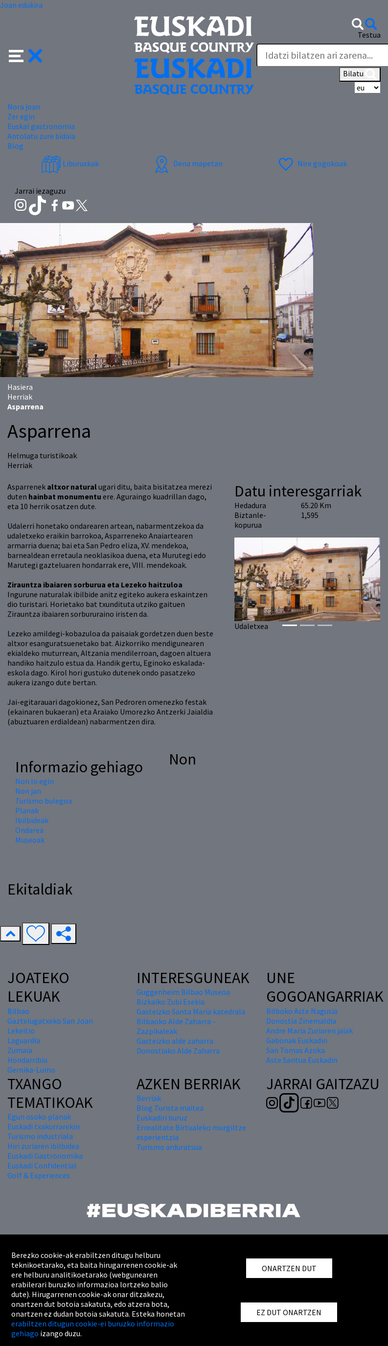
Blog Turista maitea (170, 1108)
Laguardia (23, 1040)
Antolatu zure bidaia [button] (41, 136)
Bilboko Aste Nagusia (302, 1011)
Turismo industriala (40, 1136)
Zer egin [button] (21, 116)
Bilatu (360, 74)
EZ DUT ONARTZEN (288, 1312)
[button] (25, 55)
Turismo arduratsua (169, 1147)
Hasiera (20, 387)
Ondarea (29, 830)
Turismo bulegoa (43, 801)
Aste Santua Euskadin (302, 1060)
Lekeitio (21, 1030)
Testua (369, 35)
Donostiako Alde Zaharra (178, 1050)
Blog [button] (15, 146)
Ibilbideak (31, 820)
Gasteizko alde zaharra (175, 1041)
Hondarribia (27, 1060)
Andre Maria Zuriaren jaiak (309, 1030)
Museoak (30, 840)
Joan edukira (21, 5)
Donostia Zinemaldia (301, 1021)
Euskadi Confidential (41, 1165)
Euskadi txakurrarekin (43, 1126)
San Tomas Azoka (295, 1050)
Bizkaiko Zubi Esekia (171, 1002)
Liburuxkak (70, 163)
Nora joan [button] (23, 107)
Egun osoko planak (39, 1117)
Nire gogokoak (311, 163)
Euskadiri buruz (162, 1117)
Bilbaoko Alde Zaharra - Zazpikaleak (176, 1026)
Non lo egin (34, 781)
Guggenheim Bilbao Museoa (183, 992)
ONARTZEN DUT (289, 1268)
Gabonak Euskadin (296, 1040)
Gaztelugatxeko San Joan (50, 1021)
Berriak (149, 1098)
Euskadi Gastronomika (45, 1156)
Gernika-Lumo (31, 1070)
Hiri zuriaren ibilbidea (43, 1146)
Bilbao (18, 1011)
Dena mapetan (187, 163)
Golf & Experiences (38, 1175)
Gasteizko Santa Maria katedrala (191, 1011)
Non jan (28, 791)
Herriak (19, 397)
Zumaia (19, 1050)
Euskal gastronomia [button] (41, 126)
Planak (27, 810)
